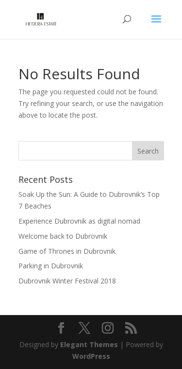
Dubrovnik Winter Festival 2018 (67, 280)
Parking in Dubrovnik (50, 265)
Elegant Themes (89, 344)
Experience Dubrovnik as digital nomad (79, 221)
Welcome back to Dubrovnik (62, 236)
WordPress (91, 356)
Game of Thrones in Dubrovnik (67, 251)
